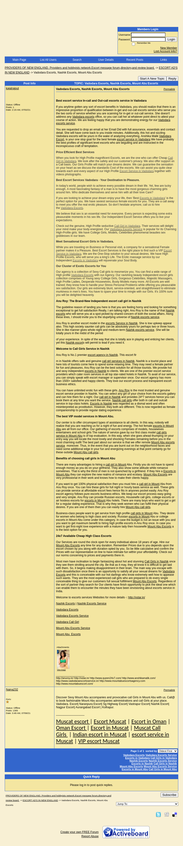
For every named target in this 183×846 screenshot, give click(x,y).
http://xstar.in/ (136, 597)
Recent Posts (134, 59)
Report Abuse (90, 836)
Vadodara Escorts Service (72, 615)
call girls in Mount (142, 513)
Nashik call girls (122, 400)
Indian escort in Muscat (99, 734)
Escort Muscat (110, 721)
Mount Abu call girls (86, 452)
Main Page (19, 59)
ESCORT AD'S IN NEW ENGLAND (40, 800)
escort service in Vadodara (133, 139)
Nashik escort (74, 342)
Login (171, 39)
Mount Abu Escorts (155, 474)
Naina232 (12, 689)
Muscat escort (73, 721)
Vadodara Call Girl (67, 622)
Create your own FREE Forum (80, 832)
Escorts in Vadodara (137, 757)
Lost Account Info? (165, 51)
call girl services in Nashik (118, 361)
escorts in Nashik (95, 371)
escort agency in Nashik (103, 355)
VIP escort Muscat (99, 741)
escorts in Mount (95, 500)
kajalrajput (12, 88)
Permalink (169, 89)
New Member (168, 48)
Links (163, 59)
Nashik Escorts (65, 603)
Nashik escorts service (145, 317)
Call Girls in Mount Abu (163, 769)
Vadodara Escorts (67, 609)
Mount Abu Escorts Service (73, 628)
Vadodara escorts (83, 116)
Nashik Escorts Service (91, 603)
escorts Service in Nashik (122, 323)
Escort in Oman (148, 721)
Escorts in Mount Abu (135, 769)
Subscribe (169, 795)
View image (61, 670)
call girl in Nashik (110, 397)
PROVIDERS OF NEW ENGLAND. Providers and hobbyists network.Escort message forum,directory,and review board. (80, 67)
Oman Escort (71, 727)
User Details (105, 59)
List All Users (48, 59)
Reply (172, 78)
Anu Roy (124, 390)
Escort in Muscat (110, 727)
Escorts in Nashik (101, 403)
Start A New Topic (152, 78)
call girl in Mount (115, 464)
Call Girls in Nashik (156, 561)
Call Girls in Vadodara (163, 757)
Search (77, 59)
